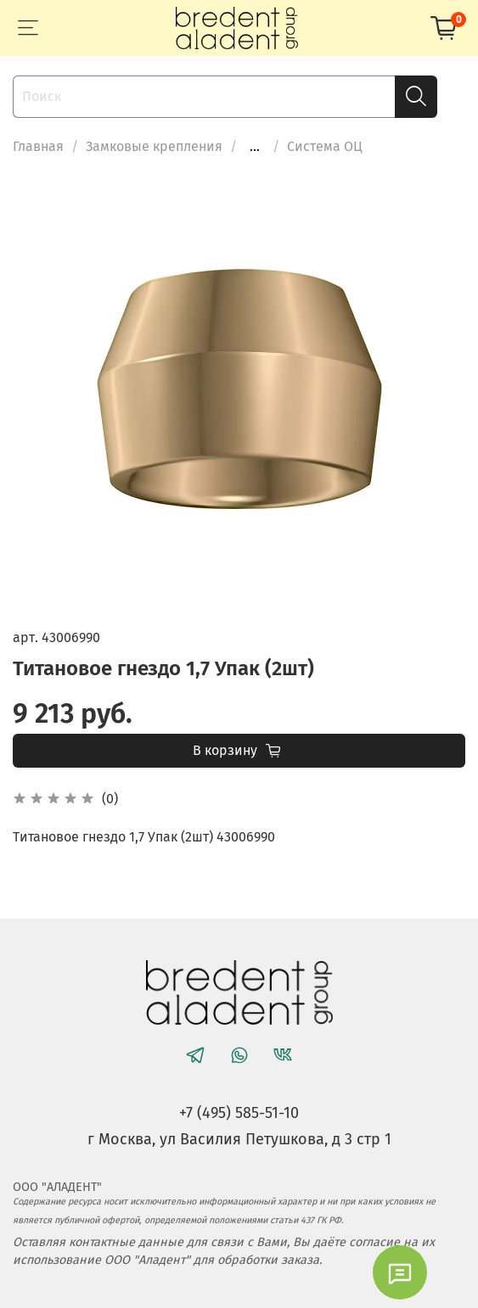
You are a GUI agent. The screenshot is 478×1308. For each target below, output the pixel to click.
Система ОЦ (325, 146)
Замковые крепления (154, 146)
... (255, 146)
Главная (38, 146)
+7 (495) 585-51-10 (239, 1113)
